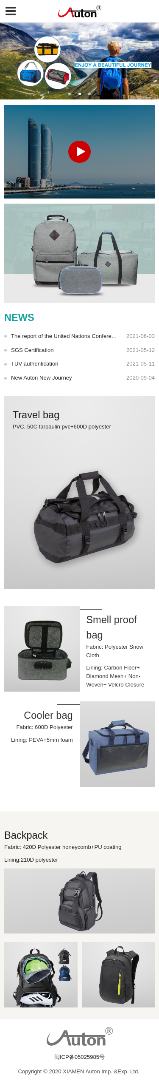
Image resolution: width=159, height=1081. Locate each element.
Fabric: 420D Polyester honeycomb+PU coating (67, 847)
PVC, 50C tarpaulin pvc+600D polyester (63, 426)
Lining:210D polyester (37, 860)
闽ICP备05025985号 (79, 1057)
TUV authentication (35, 363)
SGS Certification (32, 350)
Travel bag (36, 414)
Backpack (25, 835)
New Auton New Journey (41, 378)
